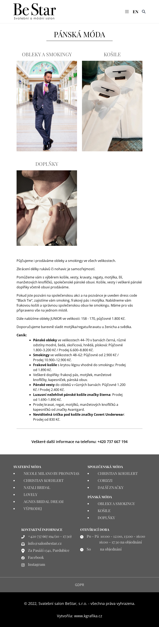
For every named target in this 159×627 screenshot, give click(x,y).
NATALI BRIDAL (37, 487)
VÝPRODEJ (33, 508)
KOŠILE (112, 54)
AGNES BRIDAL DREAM (44, 501)
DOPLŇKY (46, 163)
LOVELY (30, 494)
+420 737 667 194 (113, 441)
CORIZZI (105, 480)
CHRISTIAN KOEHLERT (44, 480)
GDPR (79, 585)
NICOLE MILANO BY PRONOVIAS (51, 473)
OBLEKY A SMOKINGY (47, 54)
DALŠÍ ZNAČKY (111, 487)
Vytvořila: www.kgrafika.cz (79, 615)
